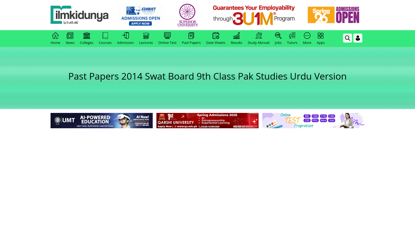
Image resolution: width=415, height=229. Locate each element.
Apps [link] (321, 38)
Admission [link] (125, 38)
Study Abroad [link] (258, 38)
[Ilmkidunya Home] (80, 15)
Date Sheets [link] (215, 38)
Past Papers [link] (191, 38)
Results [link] (236, 38)
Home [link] (55, 38)
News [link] (70, 38)
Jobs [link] (278, 38)
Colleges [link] (86, 38)
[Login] (357, 38)
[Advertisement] (207, 169)
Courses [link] (105, 38)
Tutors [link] (292, 38)
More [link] (307, 38)
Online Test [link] (167, 38)
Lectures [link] (146, 38)
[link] (140, 15)
